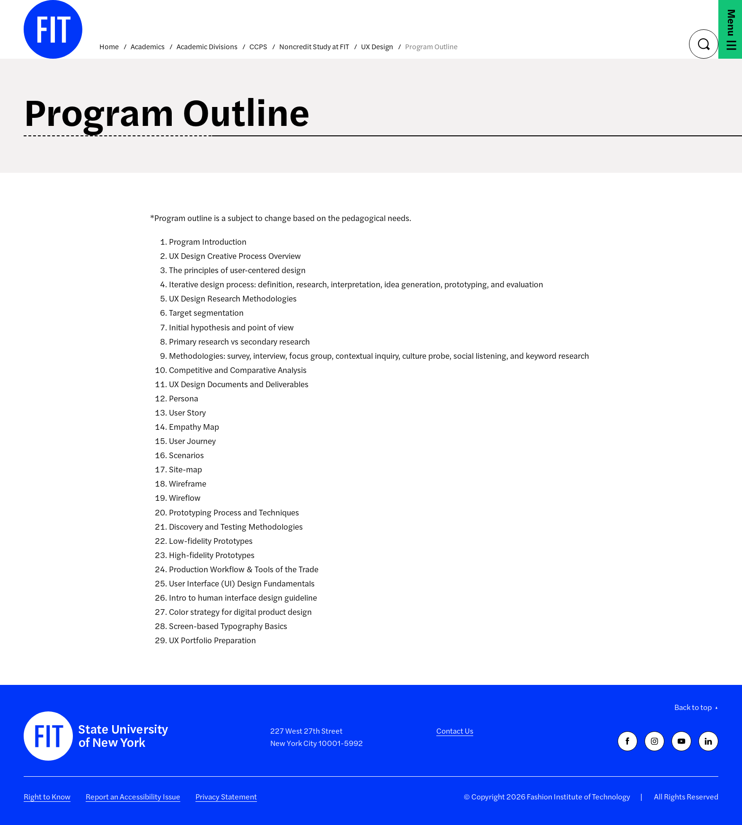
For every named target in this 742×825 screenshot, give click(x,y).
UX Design (377, 46)
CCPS (258, 46)
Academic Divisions (207, 46)
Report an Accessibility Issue (133, 796)
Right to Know (47, 796)
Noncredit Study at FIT (314, 46)
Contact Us (454, 730)
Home (109, 46)
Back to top (693, 706)
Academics (148, 46)
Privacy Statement (226, 796)
